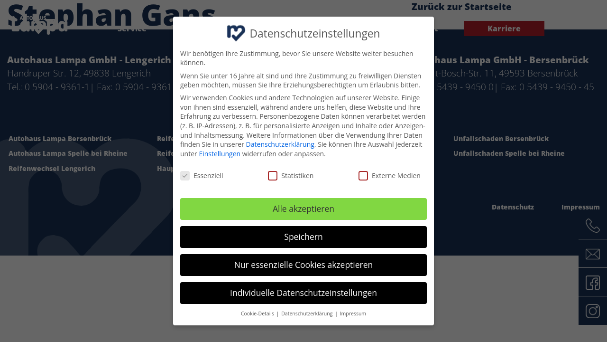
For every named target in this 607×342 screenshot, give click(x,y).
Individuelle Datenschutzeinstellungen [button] (303, 290)
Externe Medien (390, 173)
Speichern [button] (303, 234)
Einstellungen (219, 151)
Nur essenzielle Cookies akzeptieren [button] (303, 262)
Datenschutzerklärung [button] (307, 311)
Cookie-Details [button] (258, 311)
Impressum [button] (353, 311)
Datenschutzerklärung (280, 141)
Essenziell (201, 173)
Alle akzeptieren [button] (303, 206)
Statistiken (290, 173)
